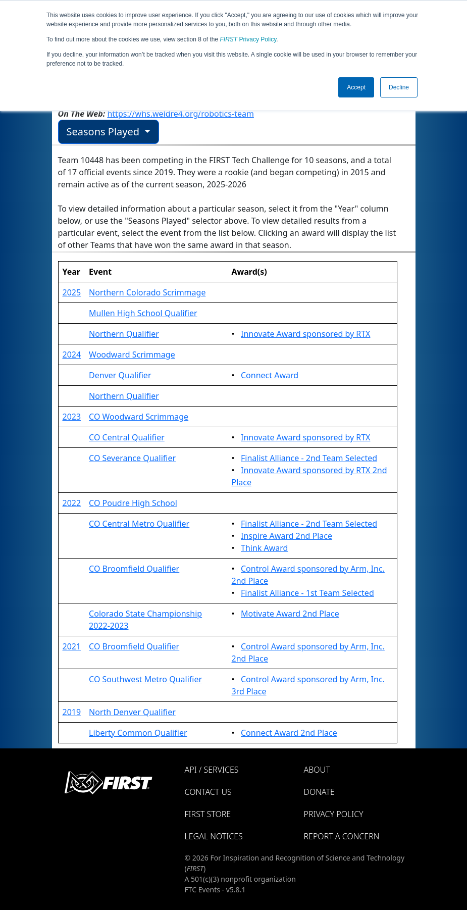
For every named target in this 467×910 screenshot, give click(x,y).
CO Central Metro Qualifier (139, 523)
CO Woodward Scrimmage (138, 416)
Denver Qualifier (120, 375)
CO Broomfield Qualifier (134, 568)
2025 (72, 292)
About (317, 769)
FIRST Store (208, 814)
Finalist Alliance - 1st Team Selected (307, 592)
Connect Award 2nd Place (289, 732)
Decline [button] (399, 87)
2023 (72, 416)
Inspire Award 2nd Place (286, 535)
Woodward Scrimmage (132, 354)
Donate (319, 791)
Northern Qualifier (124, 333)
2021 (72, 646)
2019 (72, 712)
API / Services (212, 769)
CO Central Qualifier (127, 437)
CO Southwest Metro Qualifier (145, 679)
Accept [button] (356, 87)
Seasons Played (104, 131)
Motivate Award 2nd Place (290, 613)
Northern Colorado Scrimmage (147, 292)
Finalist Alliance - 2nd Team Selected (309, 458)
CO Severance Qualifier (132, 458)
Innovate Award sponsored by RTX (305, 333)
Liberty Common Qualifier (138, 732)
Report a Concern (342, 836)
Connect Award (269, 375)
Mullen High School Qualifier (143, 313)
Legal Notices (214, 836)
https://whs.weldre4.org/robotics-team (180, 113)
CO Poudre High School (133, 503)
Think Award (264, 547)
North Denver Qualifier (132, 712)
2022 (72, 503)
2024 (72, 354)
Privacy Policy (248, 39)
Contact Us (208, 791)
